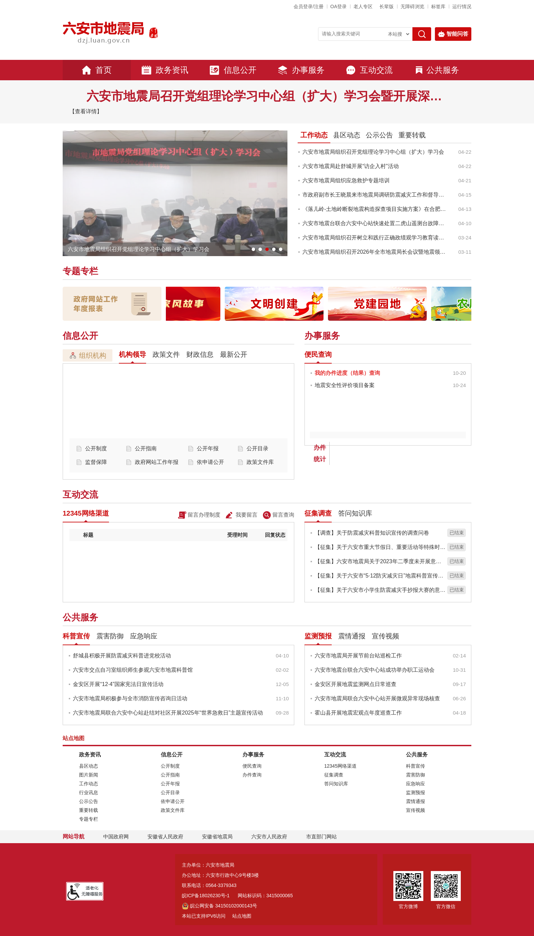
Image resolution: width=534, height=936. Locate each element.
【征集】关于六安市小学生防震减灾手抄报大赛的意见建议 (380, 590)
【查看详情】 (85, 111)
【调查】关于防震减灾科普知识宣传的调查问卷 (372, 533)
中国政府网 (116, 836)
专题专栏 (80, 271)
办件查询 (252, 775)
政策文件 (166, 354)
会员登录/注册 (309, 6)
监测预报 (318, 636)
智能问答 (453, 34)
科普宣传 (76, 636)
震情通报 (351, 636)
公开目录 (257, 448)
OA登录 (338, 6)
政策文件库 (260, 462)
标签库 (438, 6)
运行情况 (461, 6)
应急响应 (143, 636)
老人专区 (363, 6)
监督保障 (96, 462)
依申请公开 (210, 462)
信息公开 (232, 70)
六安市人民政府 (269, 836)
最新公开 (233, 354)
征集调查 (318, 513)
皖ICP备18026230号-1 (206, 895)
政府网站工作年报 (156, 462)
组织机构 (87, 355)
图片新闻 (88, 775)
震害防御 (110, 636)
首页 (97, 70)
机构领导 (132, 354)
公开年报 (208, 448)
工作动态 (314, 135)
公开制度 (96, 448)
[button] (386, 6)
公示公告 (379, 135)
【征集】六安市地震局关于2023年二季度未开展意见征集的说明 (380, 561)
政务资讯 (164, 70)
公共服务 (437, 69)
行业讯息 (88, 792)
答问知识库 (355, 513)
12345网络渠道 (86, 513)
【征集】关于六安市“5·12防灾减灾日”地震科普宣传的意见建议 (380, 576)
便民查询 (318, 354)
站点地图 (241, 916)
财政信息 (200, 354)
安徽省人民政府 (165, 836)
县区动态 (346, 135)
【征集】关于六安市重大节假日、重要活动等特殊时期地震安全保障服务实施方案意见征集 (380, 547)
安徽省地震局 (217, 836)
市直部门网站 (324, 836)
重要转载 (412, 135)
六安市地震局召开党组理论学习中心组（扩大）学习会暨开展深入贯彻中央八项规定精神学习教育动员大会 (267, 96)
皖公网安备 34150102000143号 (219, 905)
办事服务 (301, 70)
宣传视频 (385, 636)
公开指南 (146, 448)
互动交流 (369, 70)
